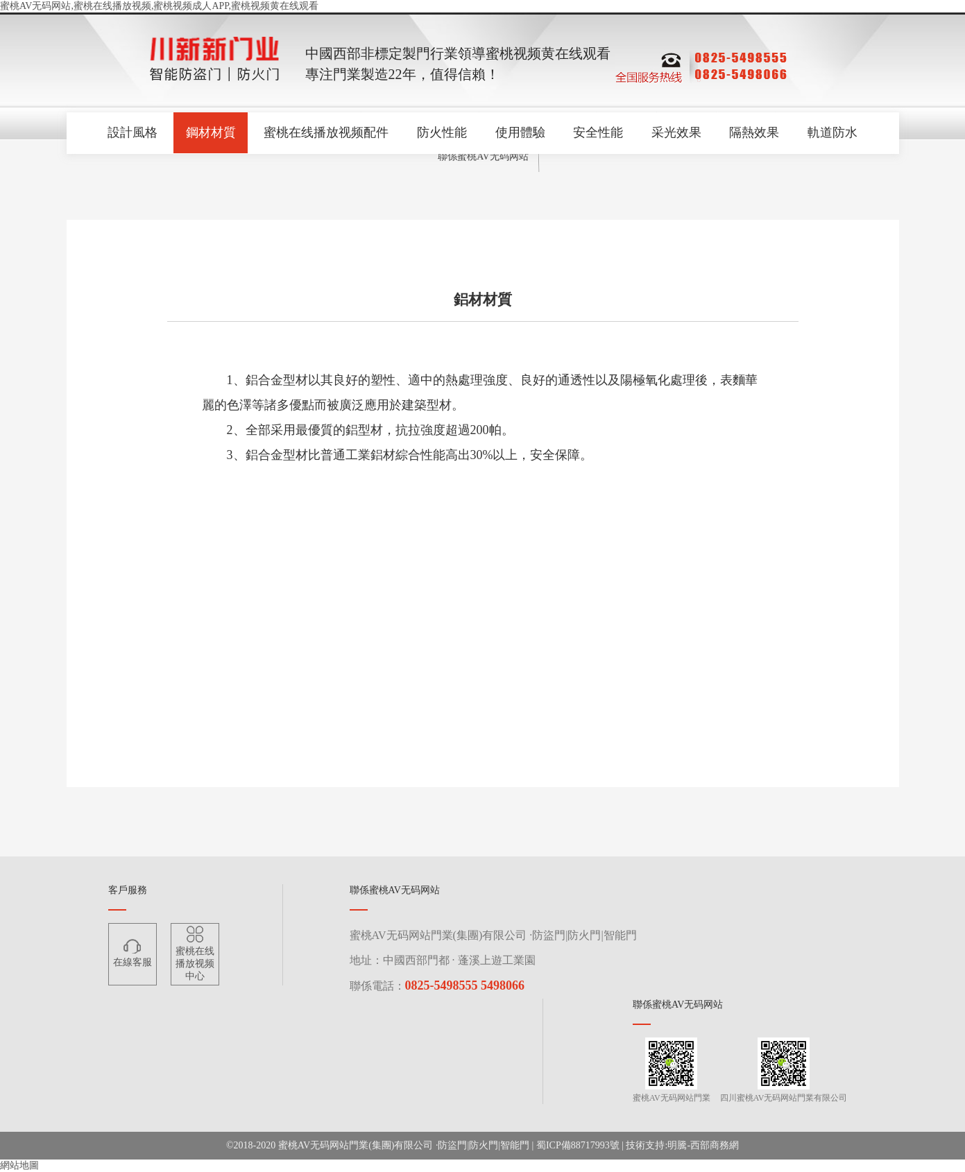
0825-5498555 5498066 (465, 985)
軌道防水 (835, 133)
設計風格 (130, 133)
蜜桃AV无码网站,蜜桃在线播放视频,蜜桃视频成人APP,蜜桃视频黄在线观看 (159, 6)
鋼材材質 (209, 133)
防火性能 (441, 133)
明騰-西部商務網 (703, 1145)
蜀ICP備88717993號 (578, 1145)
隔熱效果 (756, 133)
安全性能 (599, 133)
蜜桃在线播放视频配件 (325, 133)
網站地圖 (19, 1165)
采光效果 (678, 133)
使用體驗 (520, 133)
